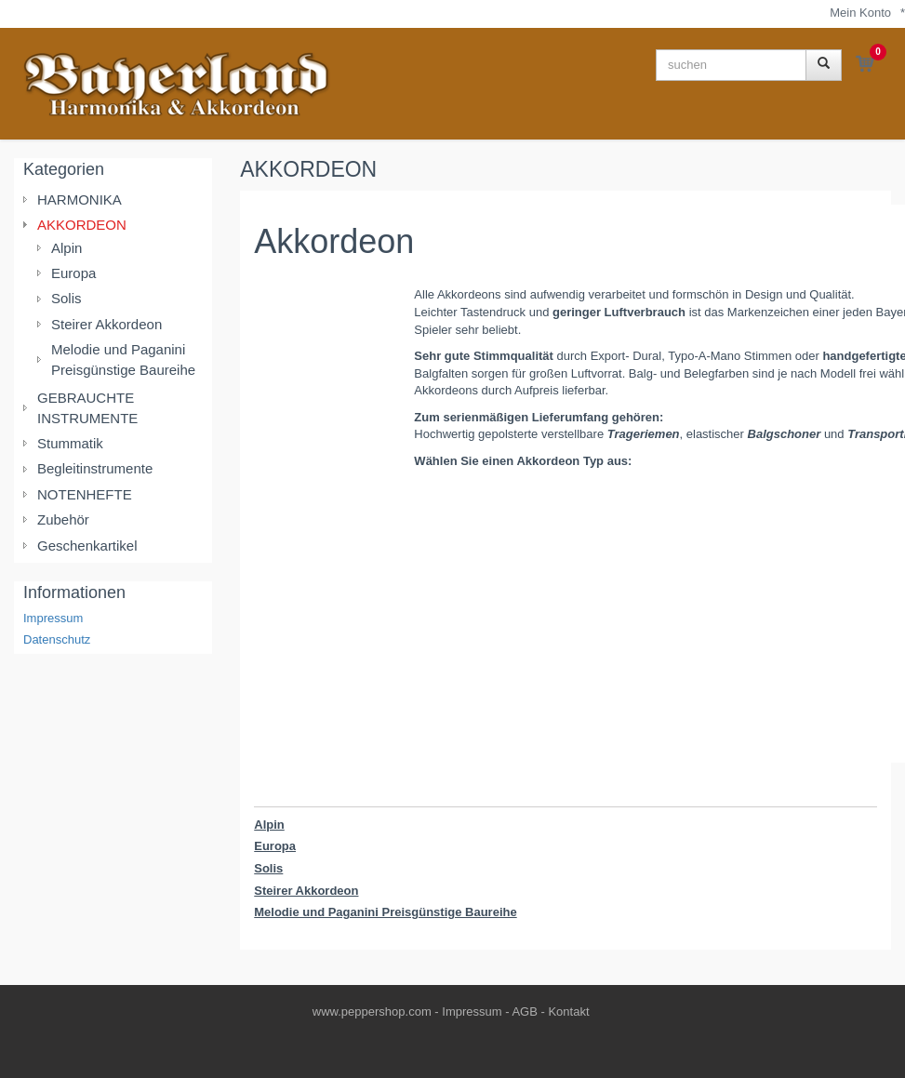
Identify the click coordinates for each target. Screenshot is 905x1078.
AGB (524, 1011)
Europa (275, 846)
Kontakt (568, 1011)
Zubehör (63, 519)
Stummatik (70, 443)
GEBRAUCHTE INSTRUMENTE (87, 407)
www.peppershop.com (372, 1011)
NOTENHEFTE (84, 494)
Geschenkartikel (87, 545)
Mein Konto (860, 13)
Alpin (269, 825)
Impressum (53, 618)
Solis (268, 868)
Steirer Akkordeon (306, 891)
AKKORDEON (308, 169)
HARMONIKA (79, 199)
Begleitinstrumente (95, 468)
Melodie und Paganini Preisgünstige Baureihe (385, 912)
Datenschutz (56, 639)
